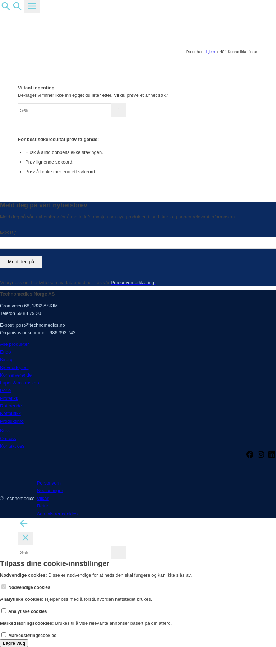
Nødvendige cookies (25, 587)
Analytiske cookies (24, 611)
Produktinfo (12, 421)
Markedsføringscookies (28, 635)
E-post (8, 232)
